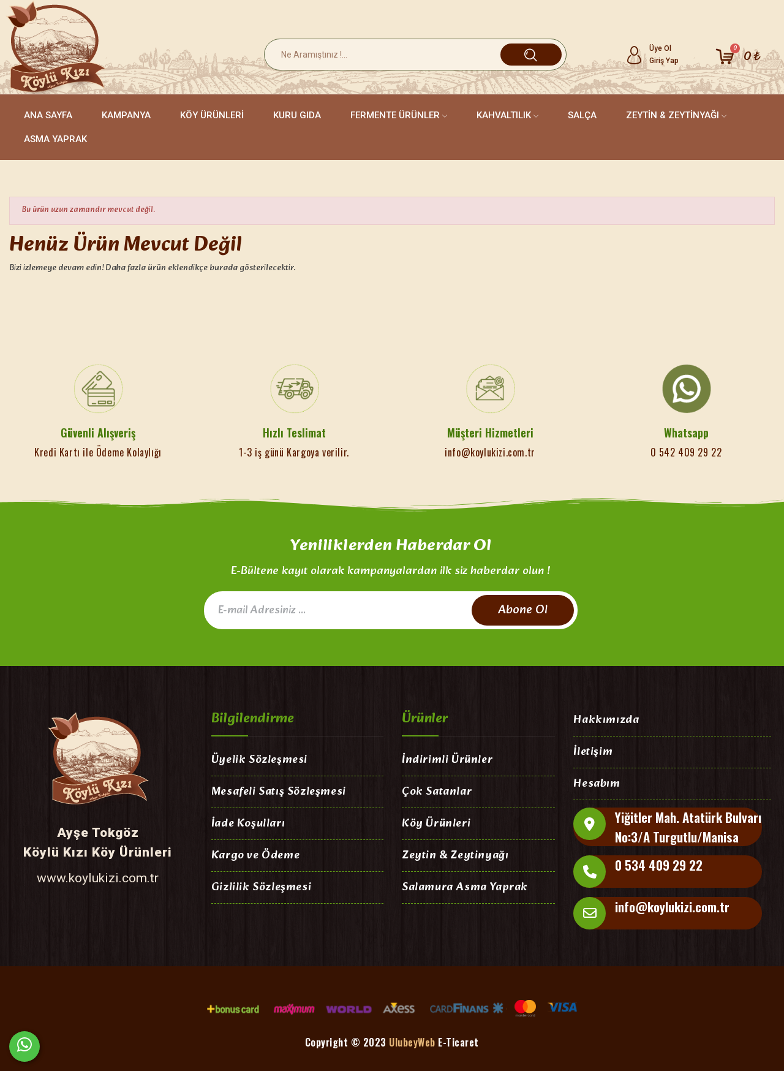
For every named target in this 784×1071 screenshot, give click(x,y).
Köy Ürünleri (436, 824)
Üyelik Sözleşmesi (259, 761)
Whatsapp (686, 433)
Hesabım (596, 784)
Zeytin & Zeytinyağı (455, 856)
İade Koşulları (248, 824)
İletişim (592, 753)
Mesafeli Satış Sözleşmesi (278, 792)
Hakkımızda (606, 721)
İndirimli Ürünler (447, 761)
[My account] (652, 54)
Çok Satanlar (437, 792)
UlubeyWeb (412, 1042)
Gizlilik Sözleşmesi (261, 888)
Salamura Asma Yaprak (465, 888)
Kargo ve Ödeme (255, 856)
